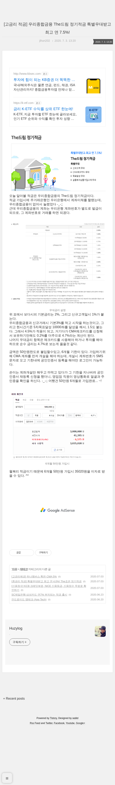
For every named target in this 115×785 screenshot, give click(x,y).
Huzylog (15, 685)
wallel (75, 774)
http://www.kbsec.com (27, 73)
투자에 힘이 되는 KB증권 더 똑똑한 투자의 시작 (44, 80)
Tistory (53, 774)
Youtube (70, 779)
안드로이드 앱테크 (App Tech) (29, 655)
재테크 (24, 625)
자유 (14, 625)
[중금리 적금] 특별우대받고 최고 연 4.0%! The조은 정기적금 (46, 637)
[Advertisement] (57, 158)
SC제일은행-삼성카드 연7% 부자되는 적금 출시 (39, 651)
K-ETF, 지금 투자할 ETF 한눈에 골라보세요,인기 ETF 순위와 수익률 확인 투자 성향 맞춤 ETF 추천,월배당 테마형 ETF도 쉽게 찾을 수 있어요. (45, 117)
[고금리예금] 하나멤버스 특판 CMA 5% (34, 632)
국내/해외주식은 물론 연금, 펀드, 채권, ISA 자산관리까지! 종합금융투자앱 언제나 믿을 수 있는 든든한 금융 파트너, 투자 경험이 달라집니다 (44, 87)
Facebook (59, 779)
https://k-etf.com (23, 102)
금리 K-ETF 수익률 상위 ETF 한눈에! (43, 109)
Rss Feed (35, 779)
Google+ (80, 779)
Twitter (49, 779)
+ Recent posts (14, 755)
